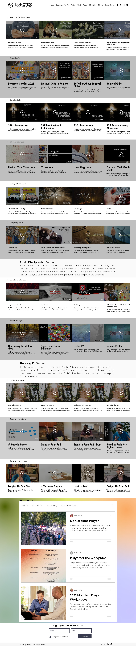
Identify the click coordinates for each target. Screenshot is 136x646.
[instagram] (124, 5)
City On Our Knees (69, 505)
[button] (19, 18)
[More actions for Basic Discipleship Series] (17, 280)
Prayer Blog (52, 505)
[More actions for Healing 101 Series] (16, 380)
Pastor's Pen (37, 505)
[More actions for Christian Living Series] (16, 142)
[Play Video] (22, 30)
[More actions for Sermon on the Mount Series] (19, 18)
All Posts (24, 505)
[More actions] (111, 516)
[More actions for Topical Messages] (15, 321)
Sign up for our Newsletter (68, 625)
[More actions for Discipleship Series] (15, 223)
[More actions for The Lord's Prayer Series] (17, 461)
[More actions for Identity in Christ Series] (17, 184)
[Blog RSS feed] (127, 5)
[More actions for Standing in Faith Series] (17, 419)
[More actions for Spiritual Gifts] (13, 58)
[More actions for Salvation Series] (14, 100)
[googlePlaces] (121, 5)
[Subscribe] (85, 636)
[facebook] (118, 5)
